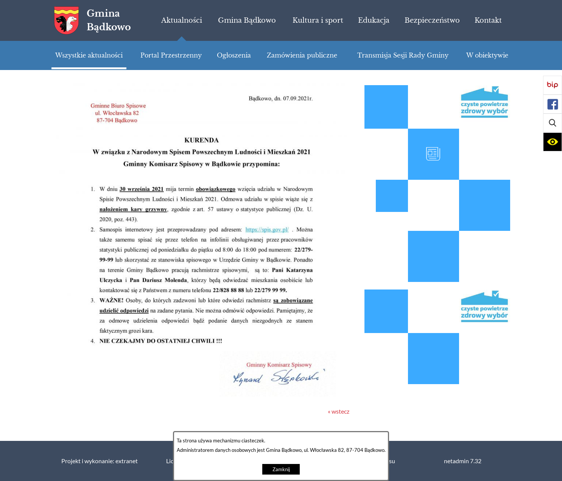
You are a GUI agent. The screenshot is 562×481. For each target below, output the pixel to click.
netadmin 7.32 (462, 461)
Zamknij (281, 469)
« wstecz (338, 411)
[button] (552, 123)
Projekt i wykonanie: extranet (99, 461)
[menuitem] (181, 20)
